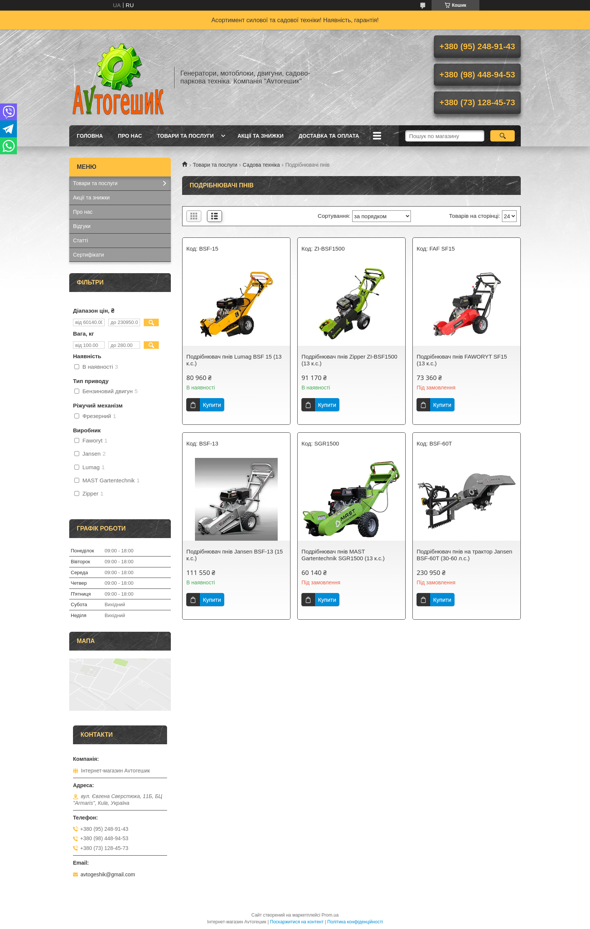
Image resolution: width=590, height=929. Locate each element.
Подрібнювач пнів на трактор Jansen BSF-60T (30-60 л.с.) (464, 554)
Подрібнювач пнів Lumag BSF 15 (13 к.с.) (233, 359)
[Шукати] (502, 135)
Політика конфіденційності (355, 921)
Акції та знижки (260, 136)
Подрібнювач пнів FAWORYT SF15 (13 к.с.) (462, 359)
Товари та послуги (185, 136)
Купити (212, 404)
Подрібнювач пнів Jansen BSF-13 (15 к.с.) (234, 554)
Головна (90, 136)
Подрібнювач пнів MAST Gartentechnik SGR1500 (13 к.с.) (343, 554)
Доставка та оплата (329, 136)
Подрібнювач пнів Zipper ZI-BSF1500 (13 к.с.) (349, 359)
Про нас (130, 136)
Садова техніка (261, 165)
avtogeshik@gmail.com (108, 874)
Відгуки (82, 226)
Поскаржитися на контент (297, 921)
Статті (80, 240)
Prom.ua (330, 915)
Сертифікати (88, 255)
